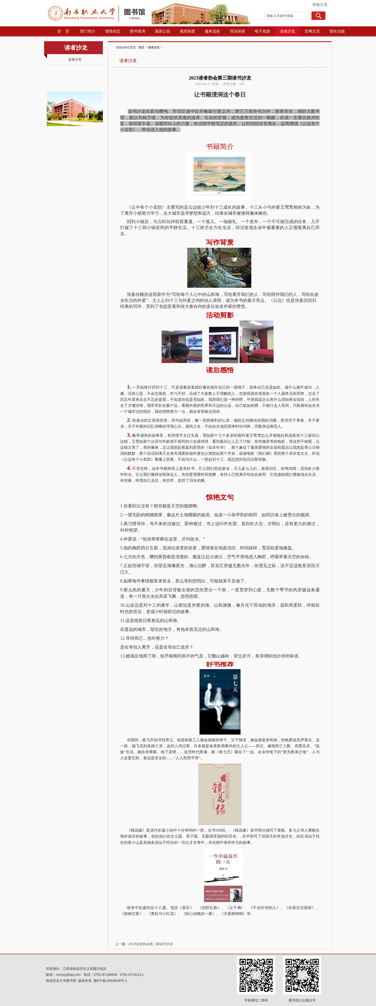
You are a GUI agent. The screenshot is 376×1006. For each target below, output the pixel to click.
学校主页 (320, 5)
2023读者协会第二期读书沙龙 (151, 944)
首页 (141, 47)
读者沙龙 (153, 47)
